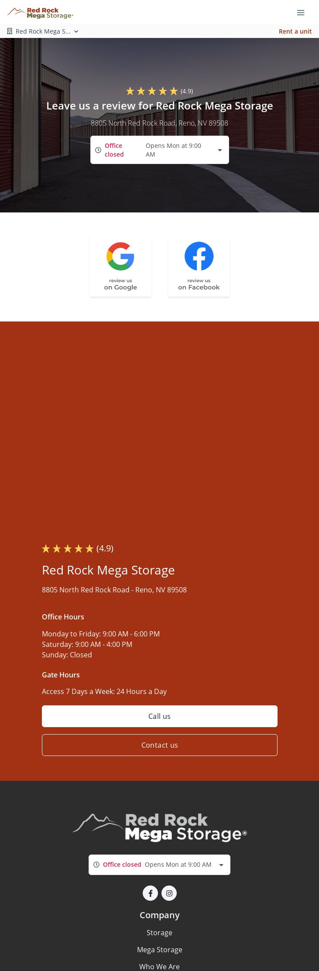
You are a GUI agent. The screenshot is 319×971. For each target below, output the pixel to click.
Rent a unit (295, 31)
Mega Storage (159, 949)
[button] (150, 893)
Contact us (159, 745)
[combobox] (159, 150)
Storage (159, 932)
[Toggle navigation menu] (304, 12)
